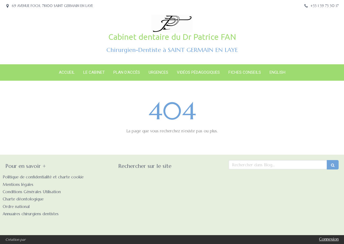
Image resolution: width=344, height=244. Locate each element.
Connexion (329, 239)
